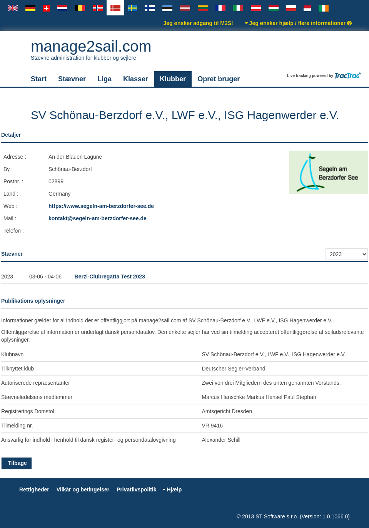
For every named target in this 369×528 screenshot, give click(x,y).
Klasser (135, 79)
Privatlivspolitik (136, 489)
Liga (104, 79)
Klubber (173, 79)
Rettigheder (34, 489)
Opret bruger (218, 79)
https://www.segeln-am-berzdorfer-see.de (101, 206)
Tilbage (16, 463)
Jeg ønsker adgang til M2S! (198, 23)
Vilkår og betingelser (83, 489)
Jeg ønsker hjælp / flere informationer (298, 23)
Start (39, 79)
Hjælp (172, 489)
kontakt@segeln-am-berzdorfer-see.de (97, 218)
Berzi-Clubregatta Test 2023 (110, 276)
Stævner (72, 79)
